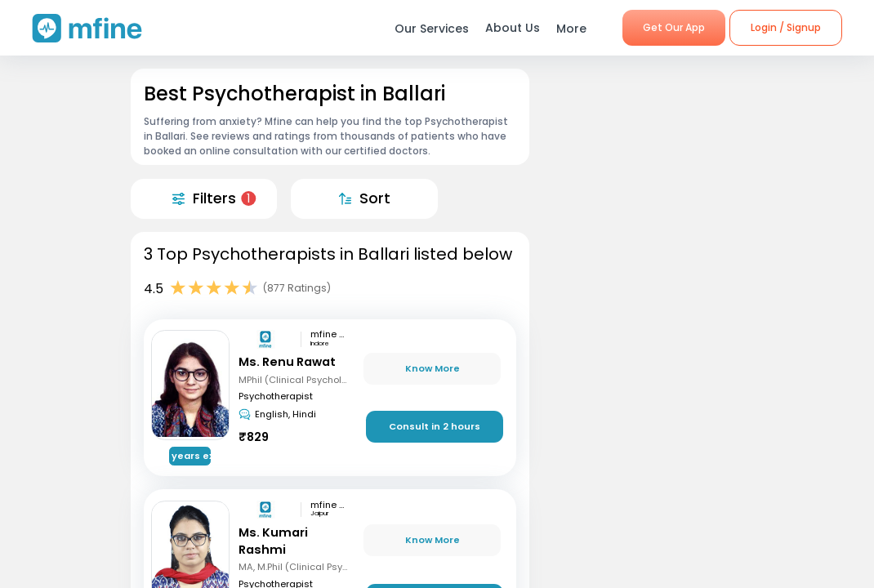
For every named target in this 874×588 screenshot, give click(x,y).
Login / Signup (786, 27)
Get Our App (674, 27)
